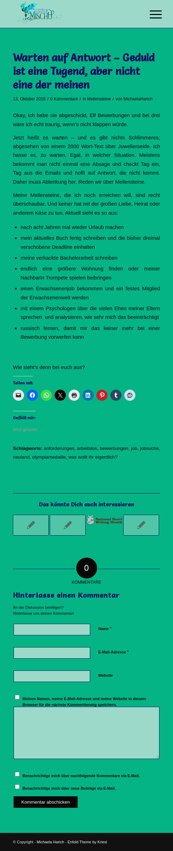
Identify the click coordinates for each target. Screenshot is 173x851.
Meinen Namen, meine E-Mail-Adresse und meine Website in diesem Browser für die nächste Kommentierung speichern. (84, 702)
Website (105, 675)
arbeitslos (87, 448)
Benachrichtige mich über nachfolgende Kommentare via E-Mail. (81, 776)
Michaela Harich (50, 842)
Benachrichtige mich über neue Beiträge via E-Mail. (69, 788)
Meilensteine (99, 99)
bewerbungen (114, 448)
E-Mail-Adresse (113, 651)
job (134, 448)
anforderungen (59, 448)
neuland (21, 457)
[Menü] (150, 15)
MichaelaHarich (138, 99)
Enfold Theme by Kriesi (87, 842)
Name (104, 628)
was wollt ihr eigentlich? (92, 457)
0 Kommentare (64, 99)
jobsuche (149, 448)
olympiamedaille (49, 457)
